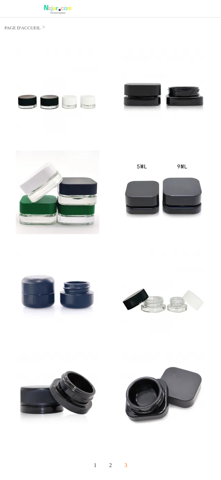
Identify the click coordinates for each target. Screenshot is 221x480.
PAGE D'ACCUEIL (23, 27)
